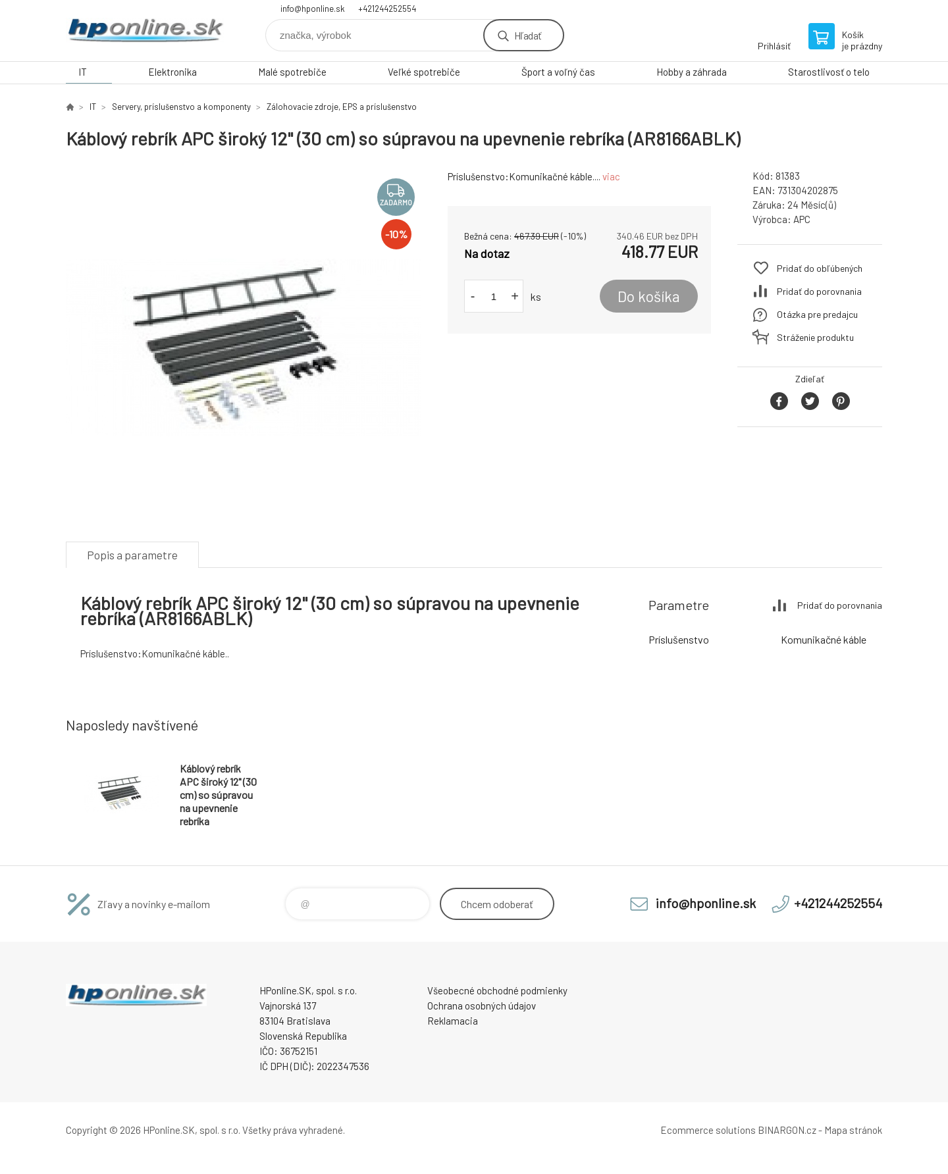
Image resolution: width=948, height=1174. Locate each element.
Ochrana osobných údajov (481, 1005)
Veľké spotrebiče (424, 72)
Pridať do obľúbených (819, 268)
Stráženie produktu (815, 337)
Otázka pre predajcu (817, 314)
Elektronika (172, 72)
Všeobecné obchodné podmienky (497, 990)
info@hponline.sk (312, 8)
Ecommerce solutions (708, 1130)
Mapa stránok (853, 1130)
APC (801, 219)
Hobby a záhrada (691, 72)
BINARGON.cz (787, 1130)
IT (82, 72)
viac (611, 176)
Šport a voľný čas (558, 72)
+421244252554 (387, 8)
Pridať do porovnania (819, 291)
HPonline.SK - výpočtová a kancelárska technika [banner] (145, 30)
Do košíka (649, 296)
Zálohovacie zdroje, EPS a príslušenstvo (342, 106)
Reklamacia (452, 1021)
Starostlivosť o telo (829, 72)
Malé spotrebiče (292, 72)
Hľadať (527, 35)
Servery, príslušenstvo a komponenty (181, 106)
